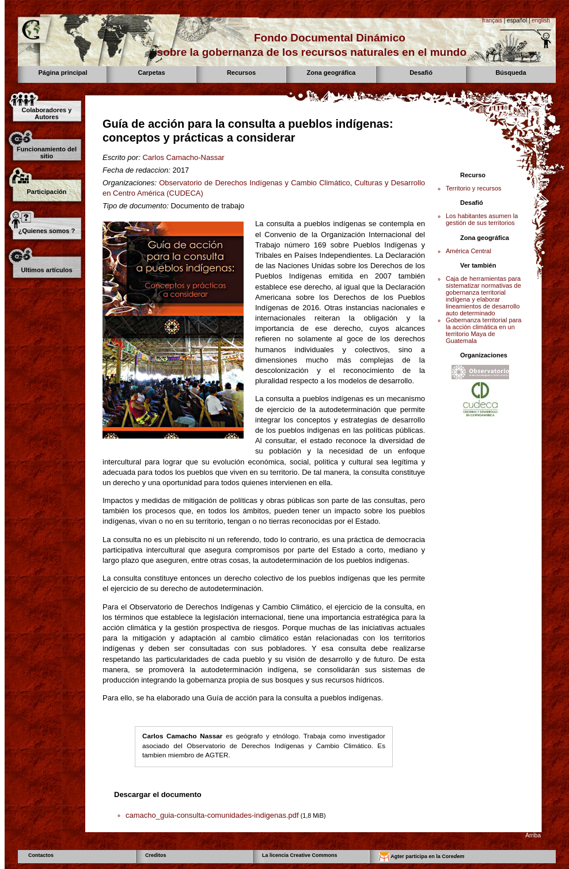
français (492, 20)
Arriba (533, 835)
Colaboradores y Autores (47, 113)
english (541, 20)
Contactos (41, 855)
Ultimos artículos (46, 269)
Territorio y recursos (474, 188)
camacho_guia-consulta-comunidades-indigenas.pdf (212, 815)
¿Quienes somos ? (46, 230)
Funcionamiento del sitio (47, 152)
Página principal (63, 72)
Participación (46, 191)
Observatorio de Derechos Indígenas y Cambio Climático (254, 182)
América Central (468, 250)
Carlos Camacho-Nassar (183, 157)
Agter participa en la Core (421, 857)
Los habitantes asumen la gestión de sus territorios (482, 219)
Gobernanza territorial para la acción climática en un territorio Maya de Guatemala (483, 330)
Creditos (155, 855)
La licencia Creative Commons (299, 855)
